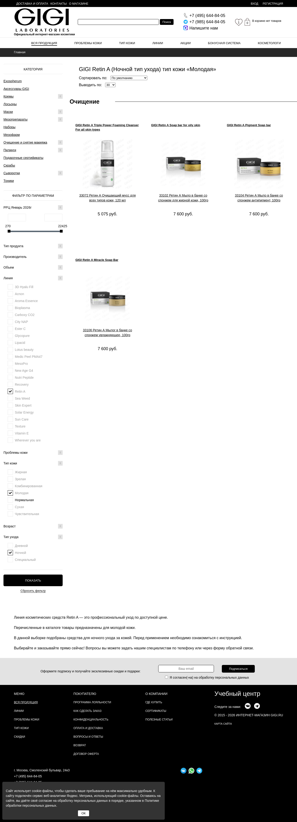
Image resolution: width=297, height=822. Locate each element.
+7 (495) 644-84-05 (28, 776)
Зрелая (20, 479)
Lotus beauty (24, 350)
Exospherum (12, 81)
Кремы (8, 96)
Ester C (20, 329)
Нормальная (24, 500)
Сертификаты (155, 711)
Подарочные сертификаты (23, 158)
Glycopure (22, 336)
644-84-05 (207, 15)
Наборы (9, 127)
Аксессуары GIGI (16, 89)
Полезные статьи (159, 719)
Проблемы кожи (88, 43)
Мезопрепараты (15, 119)
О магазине (78, 3)
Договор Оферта (86, 754)
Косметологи (269, 43)
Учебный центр (237, 693)
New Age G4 (24, 370)
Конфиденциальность (91, 719)
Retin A (20, 391)
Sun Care (22, 419)
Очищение (85, 101)
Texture (20, 426)
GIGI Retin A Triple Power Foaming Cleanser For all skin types (107, 127)
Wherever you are (28, 440)
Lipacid (20, 343)
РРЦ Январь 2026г (33, 207)
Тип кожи (127, 43)
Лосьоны (10, 104)
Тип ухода (33, 537)
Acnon (19, 294)
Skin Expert (23, 405)
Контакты (58, 3)
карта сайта (223, 723)
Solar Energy (24, 412)
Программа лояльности (92, 702)
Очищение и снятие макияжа (25, 142)
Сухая (19, 507)
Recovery (22, 384)
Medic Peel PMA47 (28, 356)
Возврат (80, 745)
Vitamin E (22, 433)
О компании (156, 694)
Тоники (8, 181)
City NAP (21, 322)
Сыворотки (11, 173)
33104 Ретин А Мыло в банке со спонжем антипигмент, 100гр (259, 198)
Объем (33, 267)
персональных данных (232, 677)
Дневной (21, 546)
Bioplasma (22, 308)
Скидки (19, 736)
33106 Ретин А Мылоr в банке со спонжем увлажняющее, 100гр (107, 332)
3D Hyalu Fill (24, 287)
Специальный (25, 560)
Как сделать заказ (88, 711)
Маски (8, 112)
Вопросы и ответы (88, 736)
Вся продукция (44, 43)
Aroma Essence (26, 301)
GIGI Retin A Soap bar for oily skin (175, 125)
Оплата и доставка (88, 728)
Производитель (33, 256)
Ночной (20, 553)
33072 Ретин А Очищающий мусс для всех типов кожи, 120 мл (107, 198)
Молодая (22, 493)
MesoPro (21, 363)
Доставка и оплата (32, 3)
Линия (33, 278)
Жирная (21, 472)
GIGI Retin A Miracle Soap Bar (96, 260)
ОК (83, 813)
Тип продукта (33, 246)
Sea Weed (22, 398)
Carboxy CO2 (25, 315)
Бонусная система (224, 43)
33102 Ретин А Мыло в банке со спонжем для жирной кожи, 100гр (183, 198)
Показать (33, 580)
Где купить (153, 702)
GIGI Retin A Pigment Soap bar (249, 125)
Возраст (33, 526)
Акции (185, 43)
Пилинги (9, 150)
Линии (157, 43)
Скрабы (9, 165)
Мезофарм (11, 135)
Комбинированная (28, 486)
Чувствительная (27, 514)
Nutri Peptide (24, 377)
